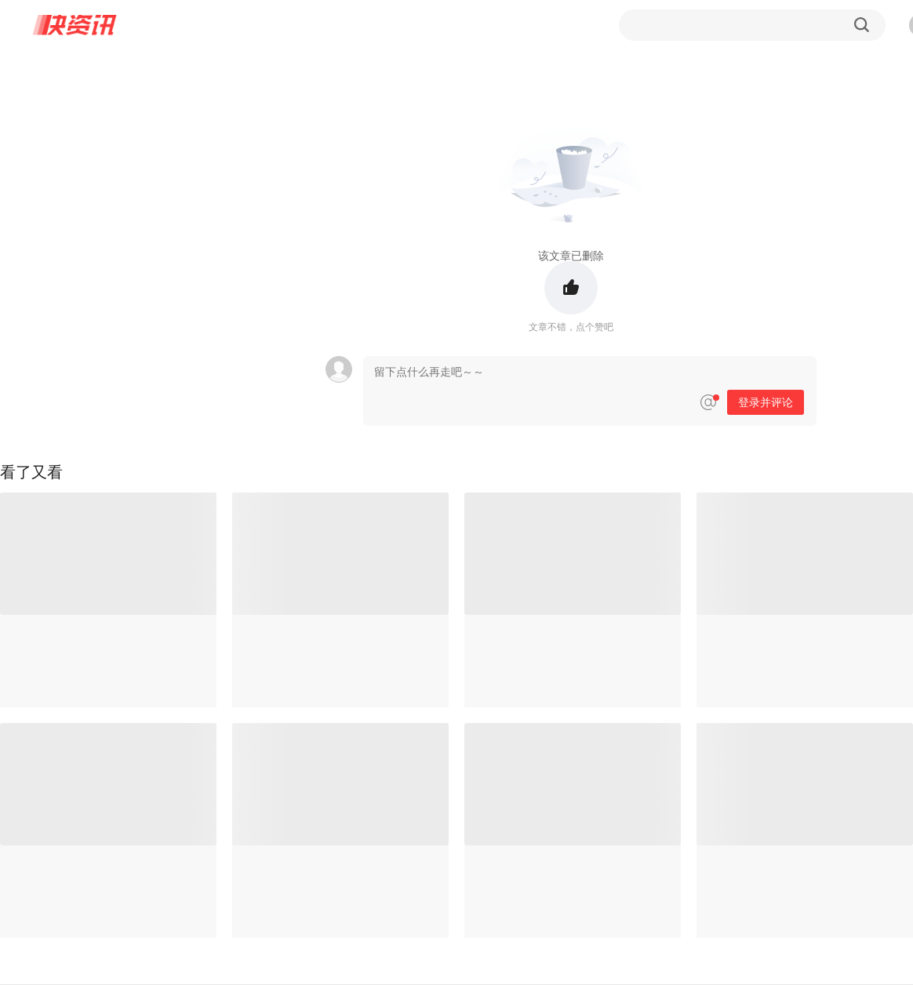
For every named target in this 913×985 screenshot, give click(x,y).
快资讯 (75, 25)
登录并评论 (765, 402)
